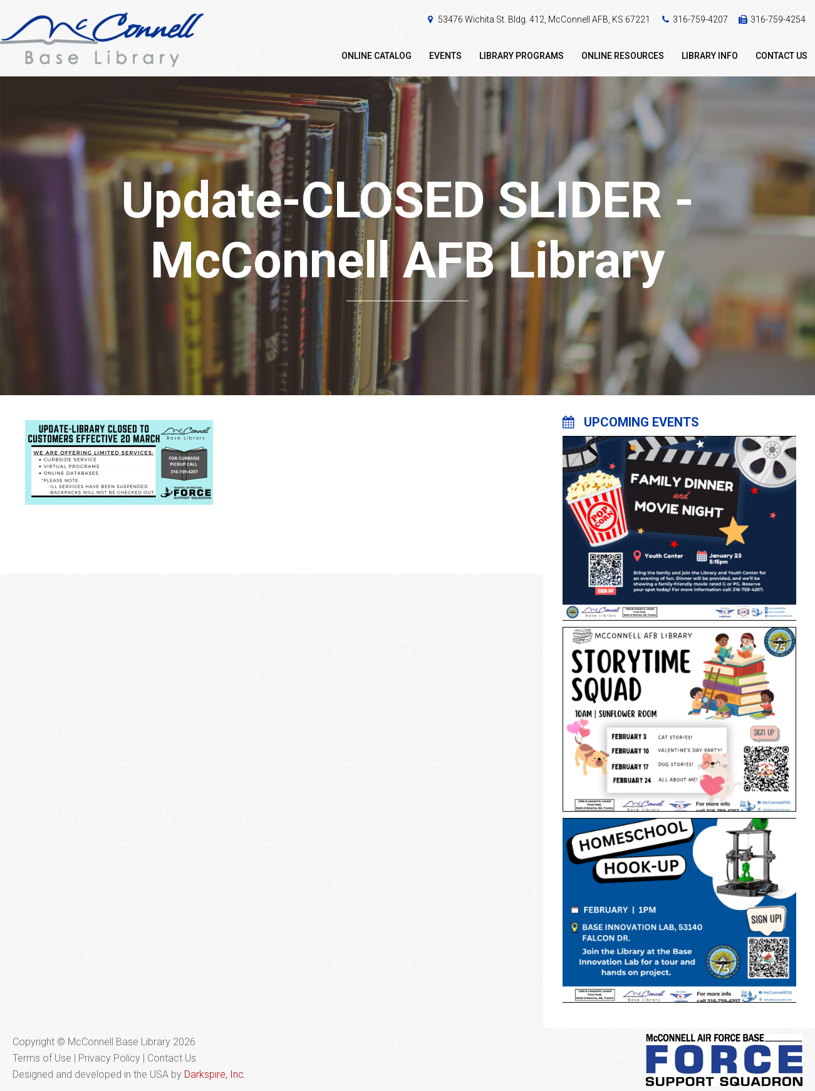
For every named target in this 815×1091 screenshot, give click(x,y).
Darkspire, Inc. (215, 1074)
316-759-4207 (700, 19)
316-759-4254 (778, 19)
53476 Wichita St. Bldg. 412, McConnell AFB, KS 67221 (544, 19)
